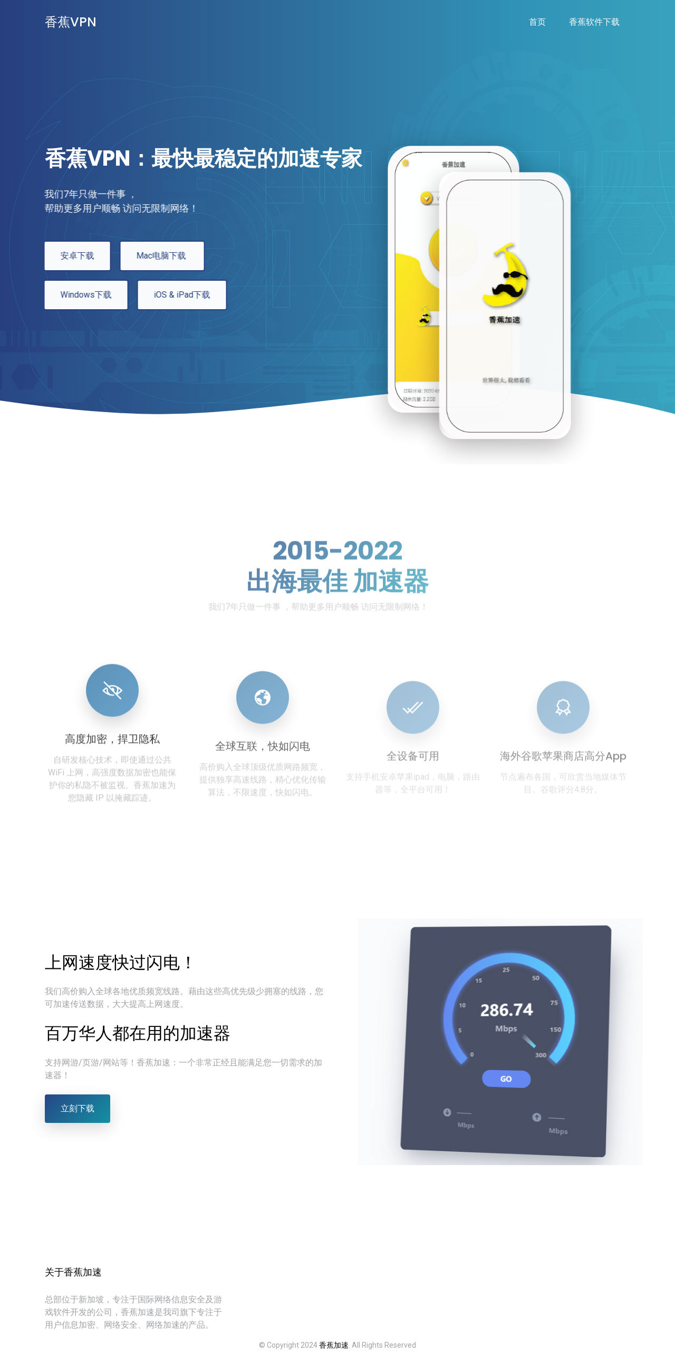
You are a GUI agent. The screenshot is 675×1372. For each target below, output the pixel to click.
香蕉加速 (334, 1345)
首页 (537, 22)
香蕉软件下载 (594, 22)
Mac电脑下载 (156, 256)
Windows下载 (79, 295)
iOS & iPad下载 (176, 295)
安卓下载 (71, 256)
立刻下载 (77, 1108)
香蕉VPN (71, 22)
